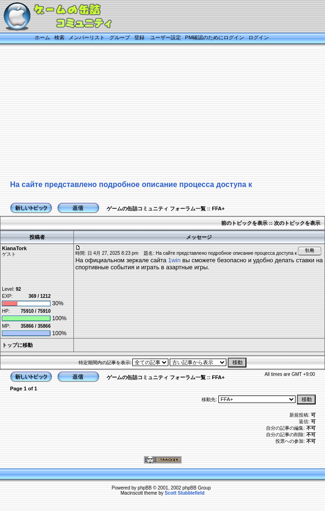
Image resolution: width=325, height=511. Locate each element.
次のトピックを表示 (297, 223)
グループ (119, 37)
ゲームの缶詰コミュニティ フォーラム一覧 (156, 208)
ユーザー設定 (165, 37)
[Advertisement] (151, 113)
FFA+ (218, 208)
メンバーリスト (87, 37)
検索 (59, 37)
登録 (139, 37)
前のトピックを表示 (244, 223)
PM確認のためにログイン (215, 37)
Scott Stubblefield (184, 493)
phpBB (144, 487)
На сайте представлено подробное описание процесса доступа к (131, 184)
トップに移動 (17, 345)
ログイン (258, 37)
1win (174, 260)
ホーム (42, 37)
